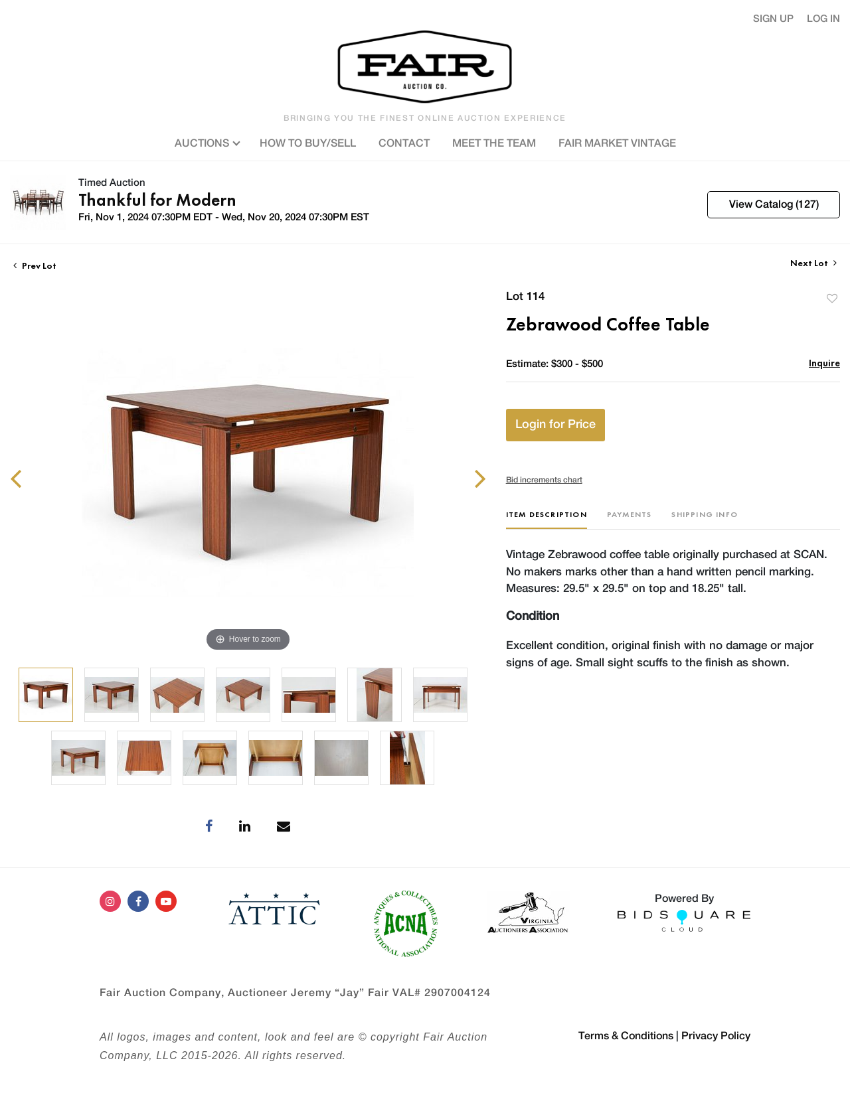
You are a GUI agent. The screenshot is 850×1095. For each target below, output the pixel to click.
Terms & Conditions (625, 1036)
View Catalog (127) (774, 204)
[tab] (546, 519)
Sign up (773, 19)
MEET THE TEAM (494, 143)
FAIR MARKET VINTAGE (617, 143)
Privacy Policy (715, 1036)
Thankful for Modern (157, 199)
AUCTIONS (206, 142)
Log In (823, 19)
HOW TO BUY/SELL (308, 143)
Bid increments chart (544, 480)
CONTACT (404, 143)
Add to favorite (832, 298)
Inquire (824, 362)
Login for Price (555, 425)
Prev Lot (34, 265)
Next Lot (813, 263)
